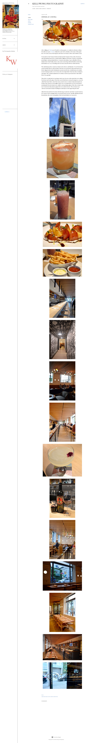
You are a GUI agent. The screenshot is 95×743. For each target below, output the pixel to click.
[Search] (82, 3)
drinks (29, 21)
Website (49, 8)
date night (30, 19)
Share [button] (29, 14)
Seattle (29, 22)
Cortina (52, 51)
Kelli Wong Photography (48, 3)
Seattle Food (31, 24)
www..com (7, 111)
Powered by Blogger (56, 737)
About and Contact (41, 8)
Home (33, 8)
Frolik (50, 50)
